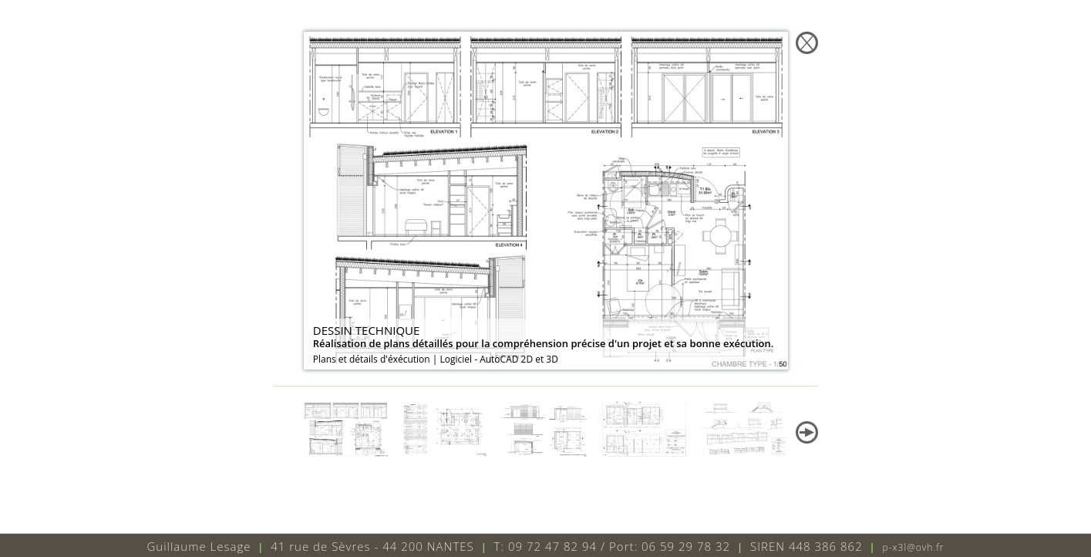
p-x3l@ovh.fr (914, 547)
